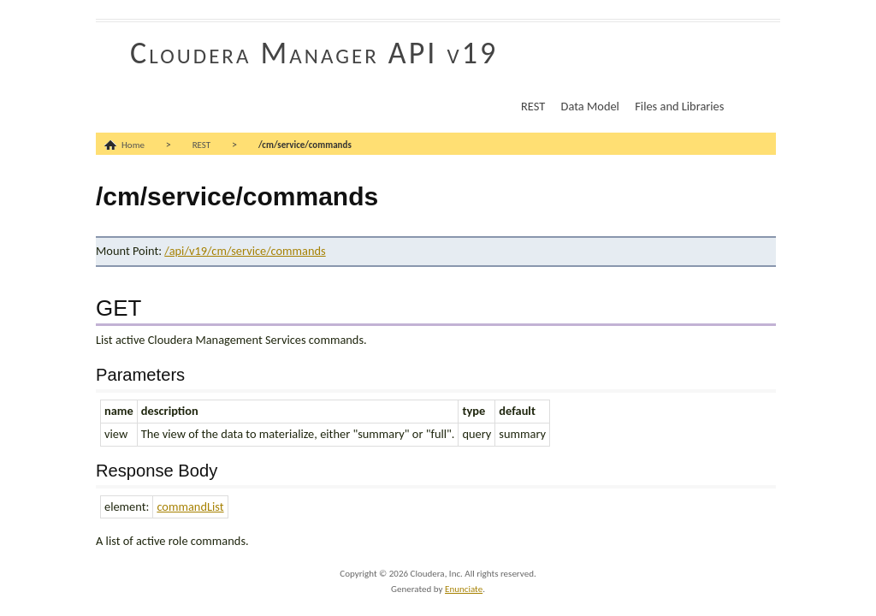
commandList (190, 506)
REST (533, 106)
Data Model (590, 106)
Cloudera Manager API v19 (314, 53)
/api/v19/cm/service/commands (244, 250)
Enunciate (463, 589)
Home (133, 145)
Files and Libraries (679, 106)
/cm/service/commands (305, 145)
